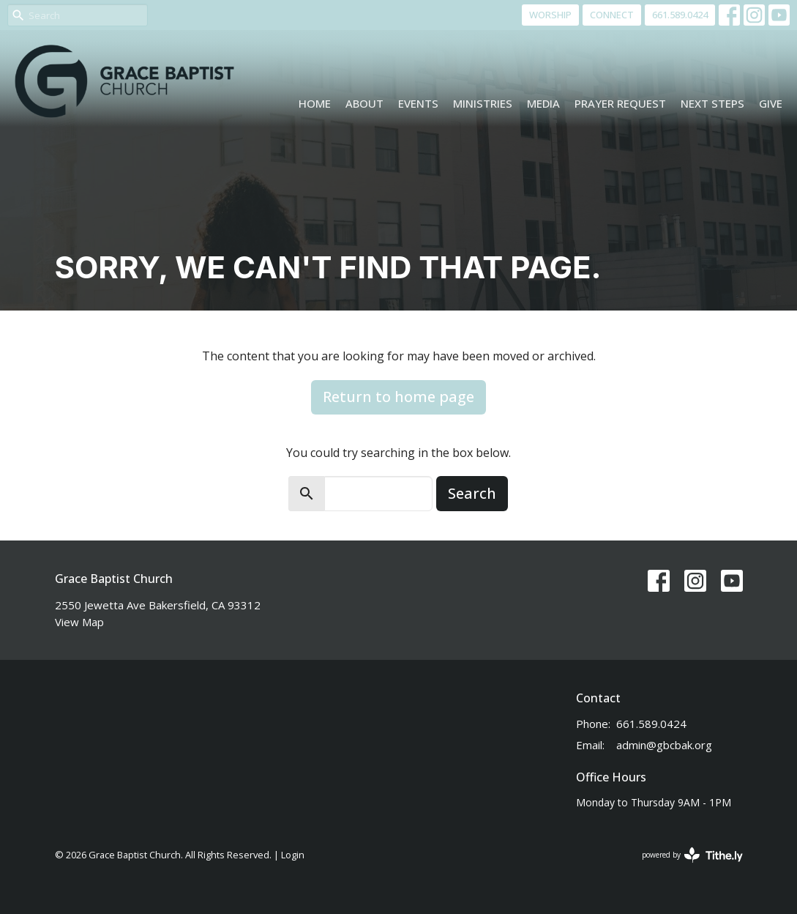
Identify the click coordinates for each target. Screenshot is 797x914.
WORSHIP (550, 14)
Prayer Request (620, 103)
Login (292, 854)
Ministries (482, 103)
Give (770, 103)
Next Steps (712, 103)
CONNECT (612, 14)
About (364, 103)
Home (315, 103)
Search (472, 493)
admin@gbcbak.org (664, 744)
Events (418, 103)
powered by (692, 855)
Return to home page (398, 396)
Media (543, 103)
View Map (79, 621)
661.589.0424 (680, 14)
